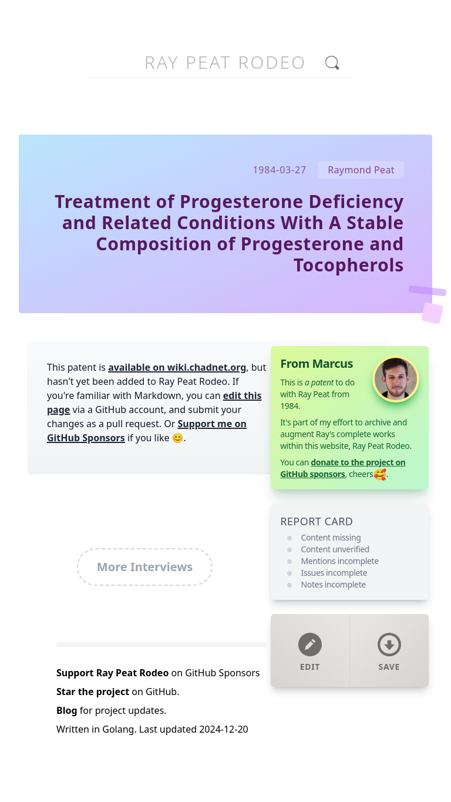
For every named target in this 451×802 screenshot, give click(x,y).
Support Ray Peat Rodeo (112, 672)
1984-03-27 (280, 169)
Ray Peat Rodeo (225, 62)
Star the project (92, 691)
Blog (67, 710)
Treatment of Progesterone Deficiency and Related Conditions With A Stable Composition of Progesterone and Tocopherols (229, 233)
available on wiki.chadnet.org (177, 367)
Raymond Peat (361, 169)
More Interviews (145, 567)
